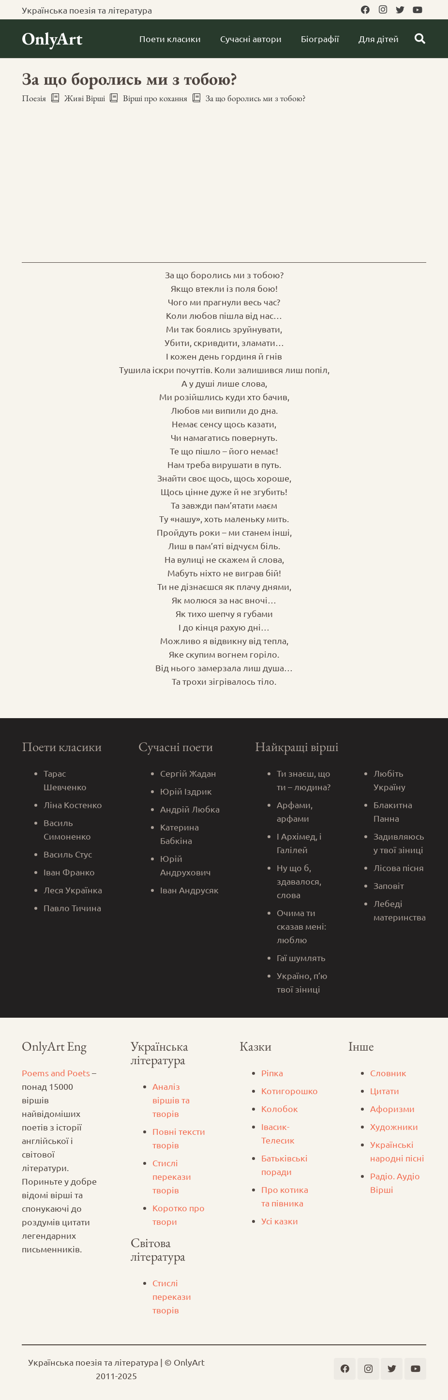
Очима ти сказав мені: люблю (301, 926)
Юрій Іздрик (186, 791)
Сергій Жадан (188, 773)
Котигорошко (289, 1090)
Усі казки (279, 1221)
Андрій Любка (190, 809)
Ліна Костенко (73, 804)
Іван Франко (69, 872)
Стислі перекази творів (171, 1176)
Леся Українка (73, 890)
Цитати (384, 1090)
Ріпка (272, 1073)
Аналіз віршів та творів (171, 1099)
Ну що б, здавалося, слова (299, 881)
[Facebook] (365, 9)
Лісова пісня (398, 867)
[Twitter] (400, 9)
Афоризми (392, 1108)
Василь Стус (68, 854)
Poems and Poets (56, 1073)
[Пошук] (420, 39)
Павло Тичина (72, 908)
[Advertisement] (224, 179)
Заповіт (388, 885)
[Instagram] (382, 9)
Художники (394, 1126)
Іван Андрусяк (189, 890)
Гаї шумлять (301, 957)
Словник (388, 1073)
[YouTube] (417, 9)
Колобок (279, 1108)
